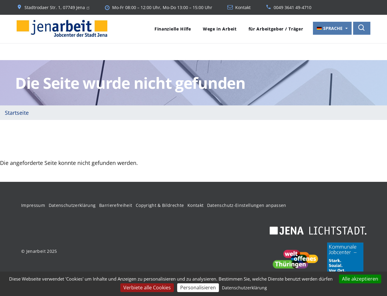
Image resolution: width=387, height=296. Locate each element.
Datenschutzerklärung (72, 205)
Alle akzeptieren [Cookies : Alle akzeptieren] (360, 278)
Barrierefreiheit (115, 205)
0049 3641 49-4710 (292, 7)
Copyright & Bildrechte (160, 205)
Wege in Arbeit (220, 29)
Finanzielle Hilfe (172, 29)
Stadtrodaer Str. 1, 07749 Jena (56, 7)
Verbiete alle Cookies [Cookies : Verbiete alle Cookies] (147, 287)
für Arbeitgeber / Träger (276, 29)
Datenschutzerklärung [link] (244, 288)
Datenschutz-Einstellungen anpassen (246, 205)
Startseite (17, 112)
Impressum (33, 205)
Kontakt (243, 7)
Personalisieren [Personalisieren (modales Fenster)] (198, 287)
